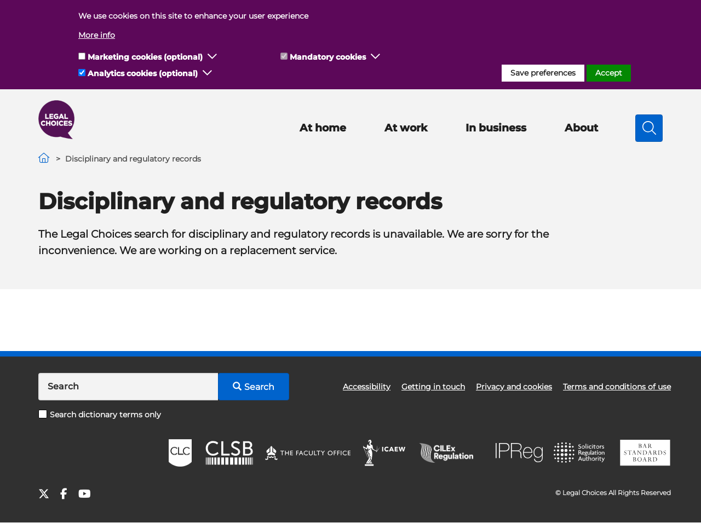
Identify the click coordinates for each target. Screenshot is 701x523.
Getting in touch (433, 387)
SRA (580, 453)
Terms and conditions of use (617, 387)
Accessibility (366, 387)
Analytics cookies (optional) (143, 73)
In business (496, 128)
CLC (180, 453)
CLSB (229, 453)
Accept (608, 73)
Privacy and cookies (514, 387)
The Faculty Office (307, 453)
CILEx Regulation (452, 453)
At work (405, 128)
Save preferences (543, 73)
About (581, 128)
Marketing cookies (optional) (145, 57)
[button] (212, 57)
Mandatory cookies (328, 57)
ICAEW (384, 453)
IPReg (519, 452)
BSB (645, 453)
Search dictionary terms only (99, 414)
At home (323, 128)
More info (96, 35)
